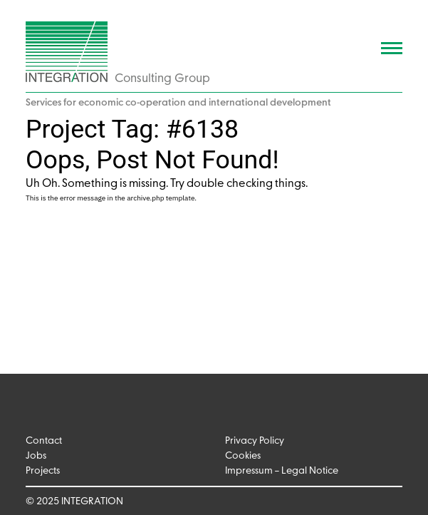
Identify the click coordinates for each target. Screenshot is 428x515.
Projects (43, 471)
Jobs (36, 456)
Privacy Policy (254, 441)
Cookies (243, 456)
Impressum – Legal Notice (281, 471)
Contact (44, 441)
